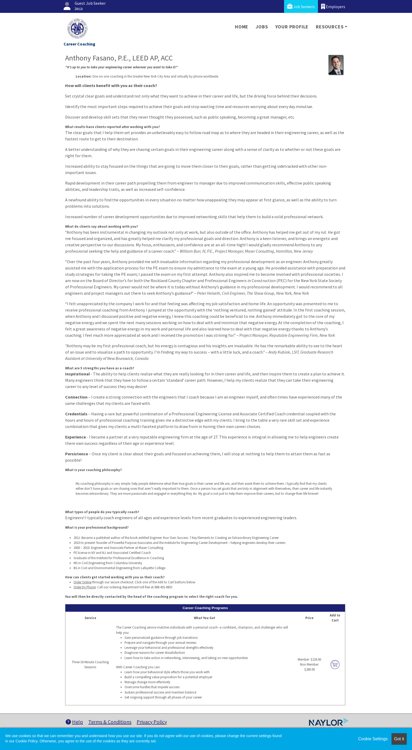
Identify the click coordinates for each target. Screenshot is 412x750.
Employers (333, 6)
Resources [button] (329, 27)
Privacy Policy (152, 721)
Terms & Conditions (109, 721)
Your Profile (292, 27)
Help (74, 721)
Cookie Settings (373, 739)
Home (241, 27)
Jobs (262, 27)
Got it (399, 739)
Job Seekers (301, 6)
